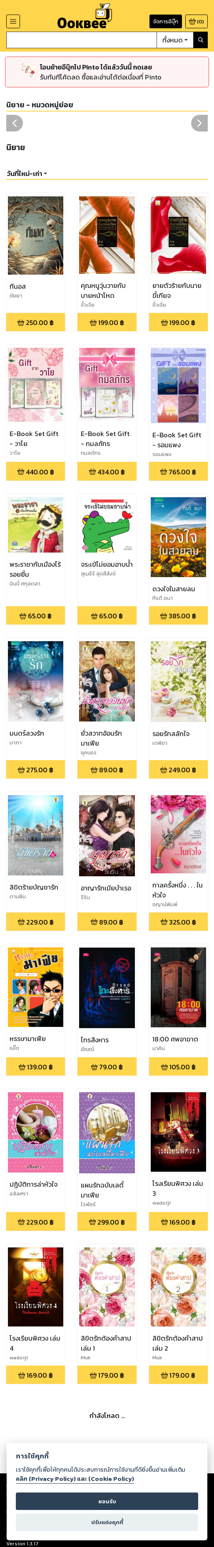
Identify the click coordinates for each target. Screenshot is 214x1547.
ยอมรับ (107, 1501)
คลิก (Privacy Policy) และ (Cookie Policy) (75, 1478)
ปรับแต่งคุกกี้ (107, 1522)
